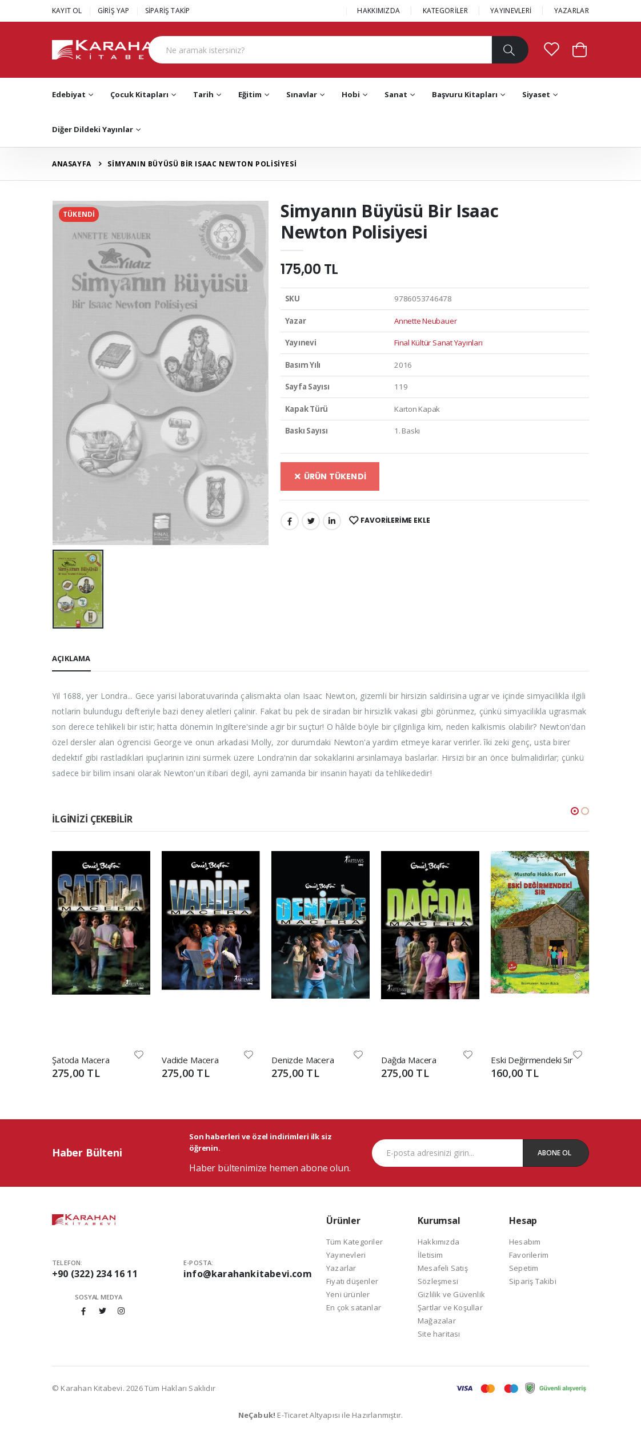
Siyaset (536, 94)
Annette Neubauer (425, 321)
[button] (579, 48)
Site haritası (439, 1334)
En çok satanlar (353, 1307)
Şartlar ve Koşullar (450, 1307)
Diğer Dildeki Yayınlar (92, 129)
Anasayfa (71, 164)
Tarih (203, 94)
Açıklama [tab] (71, 658)
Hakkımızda (438, 1242)
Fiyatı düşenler (352, 1281)
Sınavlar (301, 94)
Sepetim (523, 1268)
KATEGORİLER (445, 10)
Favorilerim (528, 1255)
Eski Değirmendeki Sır (532, 1060)
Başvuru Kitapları (465, 94)
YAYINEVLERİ (510, 10)
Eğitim (250, 94)
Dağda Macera (408, 1060)
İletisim (430, 1255)
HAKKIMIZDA (378, 10)
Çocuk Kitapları (139, 94)
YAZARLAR (571, 10)
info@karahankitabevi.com (247, 1273)
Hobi (351, 94)
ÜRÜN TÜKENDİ (330, 476)
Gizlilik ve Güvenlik (451, 1294)
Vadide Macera (190, 1060)
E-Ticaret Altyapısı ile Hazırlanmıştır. (320, 1415)
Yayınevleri (346, 1255)
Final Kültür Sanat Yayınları (438, 342)
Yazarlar (341, 1268)
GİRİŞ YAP (114, 10)
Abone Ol (554, 1153)
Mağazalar (437, 1320)
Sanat (395, 94)
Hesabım (524, 1242)
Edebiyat (69, 94)
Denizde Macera (302, 1060)
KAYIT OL (67, 10)
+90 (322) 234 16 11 (95, 1273)
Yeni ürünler (348, 1294)
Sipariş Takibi (532, 1281)
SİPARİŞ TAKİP (167, 10)
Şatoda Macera (81, 1060)
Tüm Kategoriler (354, 1242)
